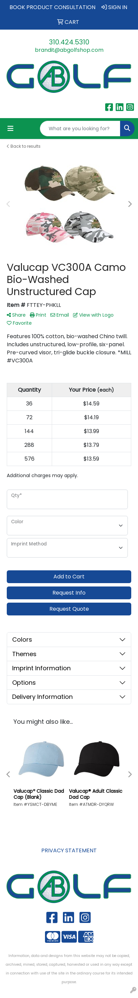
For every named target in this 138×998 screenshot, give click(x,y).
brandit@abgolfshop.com (69, 50)
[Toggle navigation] (10, 128)
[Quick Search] (80, 128)
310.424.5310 (69, 42)
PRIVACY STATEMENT (69, 850)
